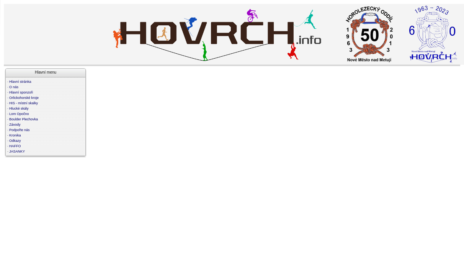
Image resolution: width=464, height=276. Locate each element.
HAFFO (15, 146)
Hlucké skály (19, 108)
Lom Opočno (19, 114)
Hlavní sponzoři (21, 92)
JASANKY (17, 151)
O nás (13, 87)
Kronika (15, 135)
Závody (15, 125)
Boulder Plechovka (23, 119)
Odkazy (15, 141)
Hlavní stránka (20, 82)
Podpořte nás (19, 130)
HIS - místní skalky (23, 103)
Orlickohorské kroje (24, 98)
